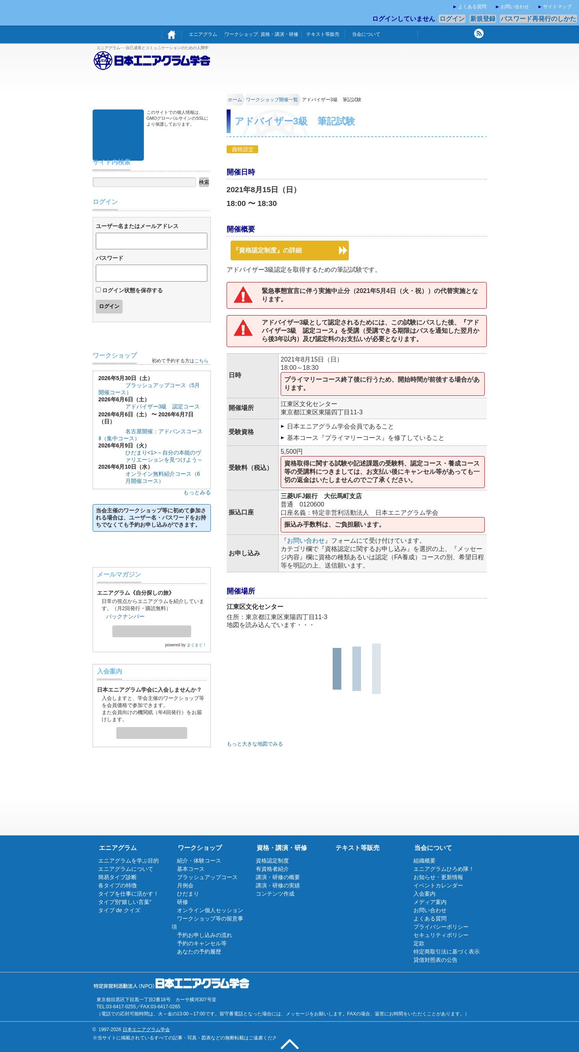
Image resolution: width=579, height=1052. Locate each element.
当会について (366, 34)
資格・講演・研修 (279, 34)
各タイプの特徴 (117, 885)
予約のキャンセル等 (202, 943)
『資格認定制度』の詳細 (267, 250)
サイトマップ (557, 6)
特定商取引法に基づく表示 (446, 951)
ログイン (452, 18)
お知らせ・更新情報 (438, 877)
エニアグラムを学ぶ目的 (128, 860)
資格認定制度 (272, 860)
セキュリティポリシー (441, 935)
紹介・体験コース (199, 860)
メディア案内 (430, 902)
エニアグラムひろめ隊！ (443, 869)
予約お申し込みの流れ (204, 935)
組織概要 (424, 860)
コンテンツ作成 (275, 894)
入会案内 (151, 730)
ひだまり (188, 894)
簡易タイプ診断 (117, 877)
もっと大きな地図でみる (255, 744)
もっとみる (197, 492)
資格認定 (242, 149)
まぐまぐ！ (197, 645)
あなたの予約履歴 (199, 951)
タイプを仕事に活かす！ (128, 894)
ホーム (171, 34)
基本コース (112, 429)
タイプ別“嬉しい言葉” (124, 902)
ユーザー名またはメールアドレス (137, 226)
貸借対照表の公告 (435, 960)
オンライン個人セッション (210, 910)
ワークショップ (241, 34)
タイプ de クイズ (119, 910)
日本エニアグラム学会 (146, 1029)
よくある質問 (472, 6)
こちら (201, 361)
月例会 (185, 885)
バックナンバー (125, 616)
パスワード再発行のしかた (538, 18)
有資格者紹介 (272, 869)
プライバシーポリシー (441, 927)
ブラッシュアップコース (207, 877)
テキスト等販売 (322, 34)
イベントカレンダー (438, 885)
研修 (182, 902)
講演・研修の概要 (278, 877)
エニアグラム (203, 34)
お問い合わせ (515, 6)
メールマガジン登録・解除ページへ (151, 629)
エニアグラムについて (125, 869)
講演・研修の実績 (278, 885)
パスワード (109, 258)
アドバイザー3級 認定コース (162, 406)
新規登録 (482, 18)
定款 (418, 943)
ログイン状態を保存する (132, 290)
